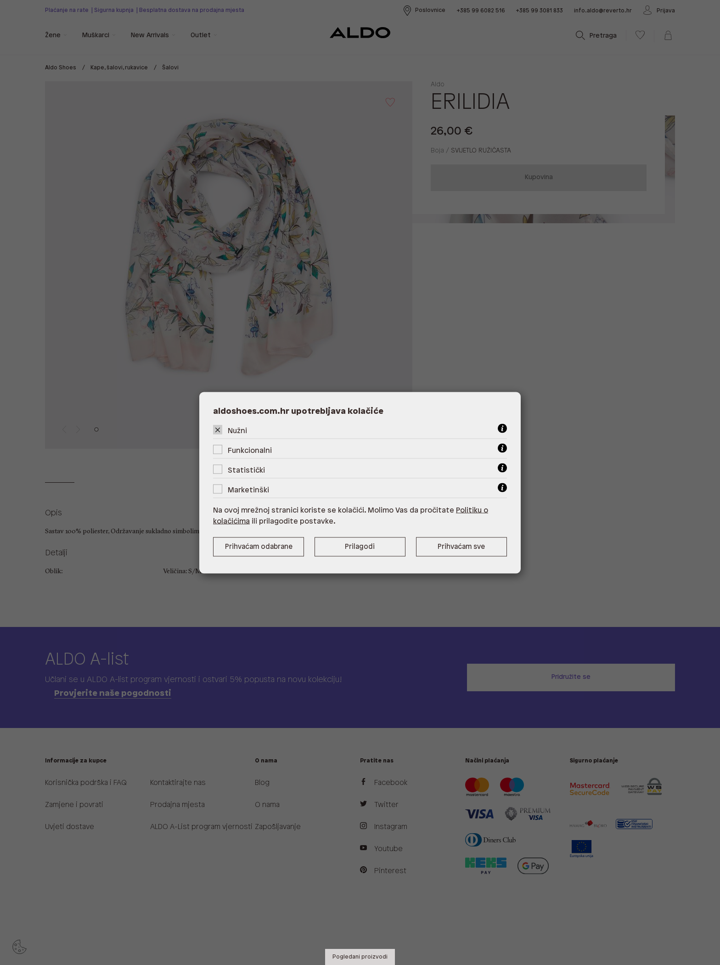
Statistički (246, 470)
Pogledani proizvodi (360, 957)
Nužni (237, 431)
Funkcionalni (250, 450)
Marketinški (248, 490)
